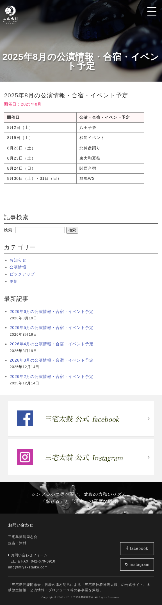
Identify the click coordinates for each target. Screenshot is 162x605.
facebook (138, 547)
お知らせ (18, 260)
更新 (14, 281)
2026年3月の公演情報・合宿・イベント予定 (51, 360)
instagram (138, 564)
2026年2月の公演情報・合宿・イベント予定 (51, 376)
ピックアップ (22, 274)
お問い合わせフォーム (27, 555)
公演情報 (18, 267)
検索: (9, 230)
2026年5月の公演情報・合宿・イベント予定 (51, 327)
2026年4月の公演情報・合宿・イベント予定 (51, 344)
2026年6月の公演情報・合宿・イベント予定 (51, 311)
